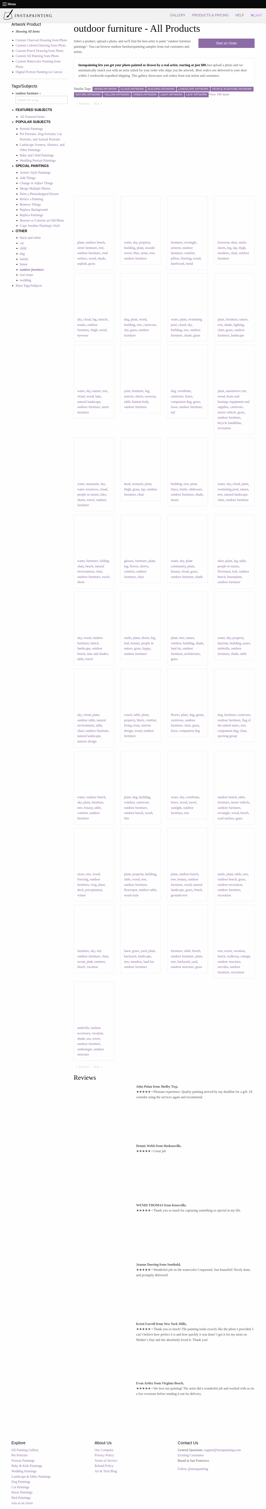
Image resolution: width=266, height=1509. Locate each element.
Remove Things (30, 204)
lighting (238, 325)
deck (80, 890)
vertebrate (184, 391)
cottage (245, 956)
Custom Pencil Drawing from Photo (39, 50)
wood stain (131, 895)
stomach (137, 484)
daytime (223, 643)
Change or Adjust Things (36, 183)
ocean (81, 961)
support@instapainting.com (222, 1450)
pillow (175, 258)
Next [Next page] (99, 103)
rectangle (190, 242)
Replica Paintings (31, 215)
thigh (242, 248)
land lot (176, 648)
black (140, 720)
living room (132, 725)
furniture (176, 242)
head (127, 484)
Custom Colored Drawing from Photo (41, 45)
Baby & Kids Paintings (26, 1466)
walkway (233, 956)
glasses (128, 561)
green (199, 715)
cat (22, 243)
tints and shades (97, 654)
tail (173, 412)
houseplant (234, 577)
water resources (87, 489)
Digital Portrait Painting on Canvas (39, 72)
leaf (234, 571)
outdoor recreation (230, 884)
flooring (186, 258)
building (129, 248)
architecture (192, 654)
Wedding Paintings (24, 1471)
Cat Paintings (20, 1487)
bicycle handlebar (229, 423)
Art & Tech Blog (106, 1471)
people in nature (88, 494)
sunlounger (84, 1049)
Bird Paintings (21, 1497)
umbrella (223, 648)
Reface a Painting (31, 199)
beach (89, 566)
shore (81, 582)
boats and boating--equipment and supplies (233, 402)
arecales (223, 967)
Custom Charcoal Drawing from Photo (41, 40)
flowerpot (224, 571)
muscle (102, 319)
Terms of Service (106, 1460)
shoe (234, 242)
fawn (174, 407)
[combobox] (42, 100)
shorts (221, 248)
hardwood (177, 263)
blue (136, 253)
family (24, 259)
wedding (25, 280)
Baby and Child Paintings (37, 155)
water (127, 242)
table (127, 401)
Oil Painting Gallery (24, 1450)
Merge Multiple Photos (35, 188)
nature (243, 319)
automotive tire (236, 391)
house (23, 264)
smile (242, 242)
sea (88, 1038)
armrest (176, 248)
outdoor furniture (88, 253)
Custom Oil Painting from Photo (37, 56)
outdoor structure (182, 967)
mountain (92, 484)
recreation (224, 428)
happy (146, 648)
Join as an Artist (22, 1503)
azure (144, 253)
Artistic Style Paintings (35, 172)
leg (229, 248)
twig (93, 884)
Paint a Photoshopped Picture (39, 194)
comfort (189, 253)
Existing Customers (191, 1455)
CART (256, 15)
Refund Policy (104, 1466)
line (126, 818)
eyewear (82, 335)
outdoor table (86, 720)
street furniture (87, 248)
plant (80, 242)
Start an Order (226, 43)
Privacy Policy (104, 1455)
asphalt (82, 263)
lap (235, 248)
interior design (87, 741)
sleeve (144, 566)
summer (99, 961)
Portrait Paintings (31, 128)
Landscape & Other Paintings (31, 1476)
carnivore (149, 325)
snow (80, 874)
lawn (127, 951)
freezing (82, 879)
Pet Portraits (19, 1455)
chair (234, 253)
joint (127, 391)
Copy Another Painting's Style (40, 225)
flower (134, 566)
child (23, 248)
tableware (195, 489)
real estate (26, 275)
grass (91, 263)
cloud (87, 319)
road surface (226, 818)
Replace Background (34, 209)
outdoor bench (95, 242)
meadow (136, 961)
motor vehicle (227, 412)
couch (128, 715)
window (176, 643)
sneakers (223, 253)
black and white (30, 237)
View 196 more (219, 94)
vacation (92, 967)
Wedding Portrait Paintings (38, 160)
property (144, 242)
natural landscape (89, 401)
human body (140, 401)
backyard (130, 956)
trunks (81, 325)
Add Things (28, 178)
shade (101, 258)
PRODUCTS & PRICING (210, 15)
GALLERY (178, 15)
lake (98, 396)
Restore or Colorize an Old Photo (42, 220)
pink (89, 961)
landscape (237, 335)
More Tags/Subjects (29, 285)
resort (228, 951)
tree (101, 248)
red (99, 951)
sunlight (176, 807)
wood (92, 258)
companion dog (181, 401)
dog (22, 253)
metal (189, 263)
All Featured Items (32, 116)
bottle (183, 489)
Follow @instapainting (193, 1469)
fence (188, 396)
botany (175, 571)
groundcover (179, 895)
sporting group (227, 736)
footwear (223, 242)
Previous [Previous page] (85, 103)
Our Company (104, 1450)
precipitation (93, 890)
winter (81, 895)
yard (144, 951)
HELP (239, 15)
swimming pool (228, 489)
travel (90, 500)
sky (135, 242)
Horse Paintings (22, 1492)
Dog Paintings (20, 1481)
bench (95, 643)
